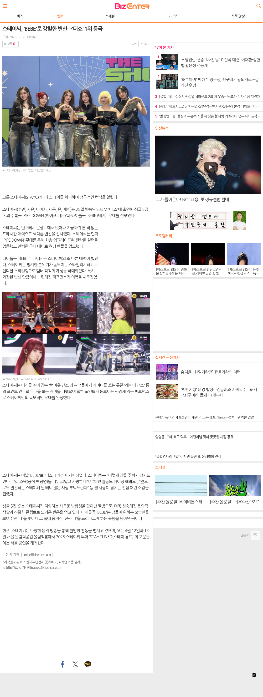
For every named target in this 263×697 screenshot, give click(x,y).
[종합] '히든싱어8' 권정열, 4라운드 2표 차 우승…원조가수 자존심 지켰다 (207, 97)
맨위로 (245, 535)
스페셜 (109, 16)
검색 (258, 4)
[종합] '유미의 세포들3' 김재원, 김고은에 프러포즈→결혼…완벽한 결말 (204, 417)
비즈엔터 (132, 6)
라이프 (174, 16)
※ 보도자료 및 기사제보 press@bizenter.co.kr (31, 567)
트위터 (75, 664)
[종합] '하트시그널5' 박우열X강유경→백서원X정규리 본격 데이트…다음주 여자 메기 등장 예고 (208, 106)
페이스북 (62, 664)
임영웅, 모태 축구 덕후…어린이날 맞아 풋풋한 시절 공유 (194, 437)
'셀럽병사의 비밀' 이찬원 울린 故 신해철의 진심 (188, 456)
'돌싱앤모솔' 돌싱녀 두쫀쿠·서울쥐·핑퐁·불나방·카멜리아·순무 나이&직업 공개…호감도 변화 (208, 116)
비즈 (20, 16)
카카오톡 (88, 664)
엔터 (60, 16)
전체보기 (6, 5)
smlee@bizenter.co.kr (37, 554)
